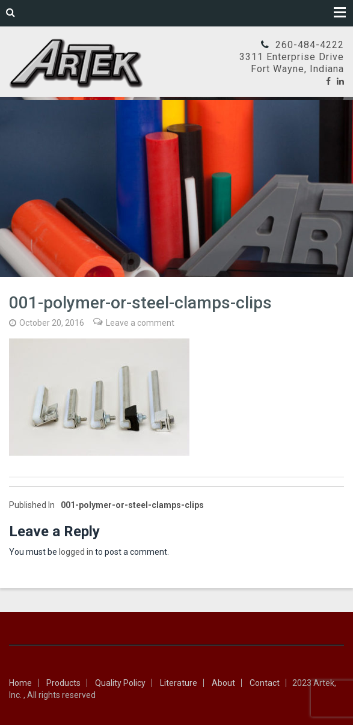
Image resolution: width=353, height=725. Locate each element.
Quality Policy (120, 683)
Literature (178, 683)
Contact (265, 683)
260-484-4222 (309, 44)
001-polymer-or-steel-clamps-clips (106, 505)
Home (20, 683)
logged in (76, 552)
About (223, 683)
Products (63, 683)
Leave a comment (140, 323)
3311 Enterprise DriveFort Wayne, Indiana (291, 63)
